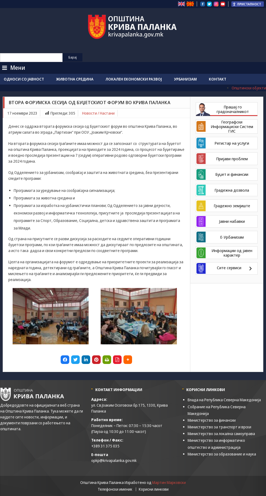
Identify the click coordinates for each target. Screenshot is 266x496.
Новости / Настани (98, 113)
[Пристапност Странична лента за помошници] (247, 4)
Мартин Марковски (169, 482)
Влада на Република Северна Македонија (224, 399)
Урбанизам (185, 79)
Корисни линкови (154, 489)
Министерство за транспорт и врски (219, 426)
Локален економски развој (133, 79)
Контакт (217, 79)
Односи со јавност (24, 79)
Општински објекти (249, 87)
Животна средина (74, 79)
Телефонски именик (115, 489)
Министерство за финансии (212, 420)
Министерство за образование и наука (222, 454)
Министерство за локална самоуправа (221, 433)
